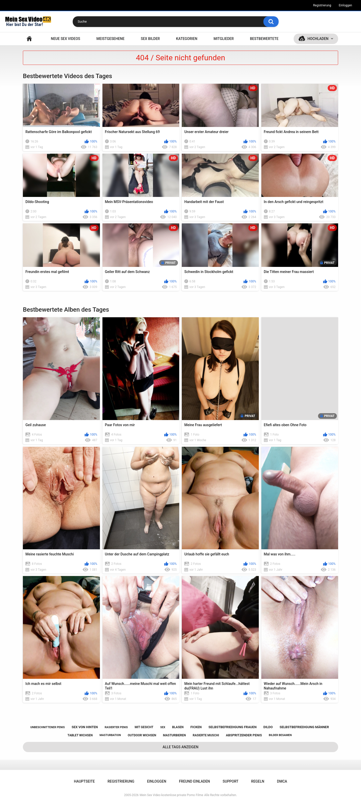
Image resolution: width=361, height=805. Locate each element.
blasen (178, 727)
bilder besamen (280, 735)
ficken (196, 727)
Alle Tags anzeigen (181, 747)
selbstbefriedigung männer (304, 727)
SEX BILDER (150, 39)
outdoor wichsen (142, 735)
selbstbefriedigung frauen (232, 727)
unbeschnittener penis (47, 727)
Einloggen (345, 5)
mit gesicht (144, 727)
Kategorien (187, 39)
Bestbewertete (264, 39)
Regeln (257, 781)
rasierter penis (116, 727)
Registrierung (322, 5)
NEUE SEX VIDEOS (65, 39)
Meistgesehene (110, 39)
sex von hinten (85, 727)
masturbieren (174, 735)
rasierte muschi (206, 735)
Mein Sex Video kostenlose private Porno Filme (171, 795)
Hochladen (317, 39)
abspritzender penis (244, 735)
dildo (268, 727)
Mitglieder (224, 39)
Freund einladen (194, 781)
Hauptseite (29, 38)
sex (162, 727)
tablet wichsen (80, 735)
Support (230, 781)
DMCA (282, 781)
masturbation (110, 735)
